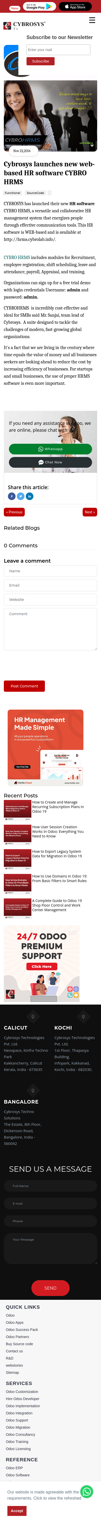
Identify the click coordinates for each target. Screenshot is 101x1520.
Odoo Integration (19, 1413)
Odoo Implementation (23, 1406)
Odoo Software (18, 1475)
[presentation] (42, 663)
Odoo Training (17, 1442)
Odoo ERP (14, 1468)
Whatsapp (50, 449)
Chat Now (50, 462)
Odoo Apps (14, 1322)
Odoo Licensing (18, 1449)
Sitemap (12, 1372)
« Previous (14, 512)
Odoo (10, 1315)
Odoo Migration (18, 1427)
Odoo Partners (17, 1337)
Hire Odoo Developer (23, 1399)
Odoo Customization (22, 1392)
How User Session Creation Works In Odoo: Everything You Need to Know (58, 831)
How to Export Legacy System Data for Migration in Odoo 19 (57, 853)
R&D (10, 1358)
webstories (14, 1365)
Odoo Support (17, 1420)
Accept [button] (17, 1511)
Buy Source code (19, 1344)
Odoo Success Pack (22, 1330)
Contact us (14, 1351)
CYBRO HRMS (17, 257)
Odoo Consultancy (20, 1434)
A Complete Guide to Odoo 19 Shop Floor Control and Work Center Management (57, 905)
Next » (90, 512)
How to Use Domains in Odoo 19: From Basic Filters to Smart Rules (59, 878)
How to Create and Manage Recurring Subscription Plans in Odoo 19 (58, 807)
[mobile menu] (92, 20)
